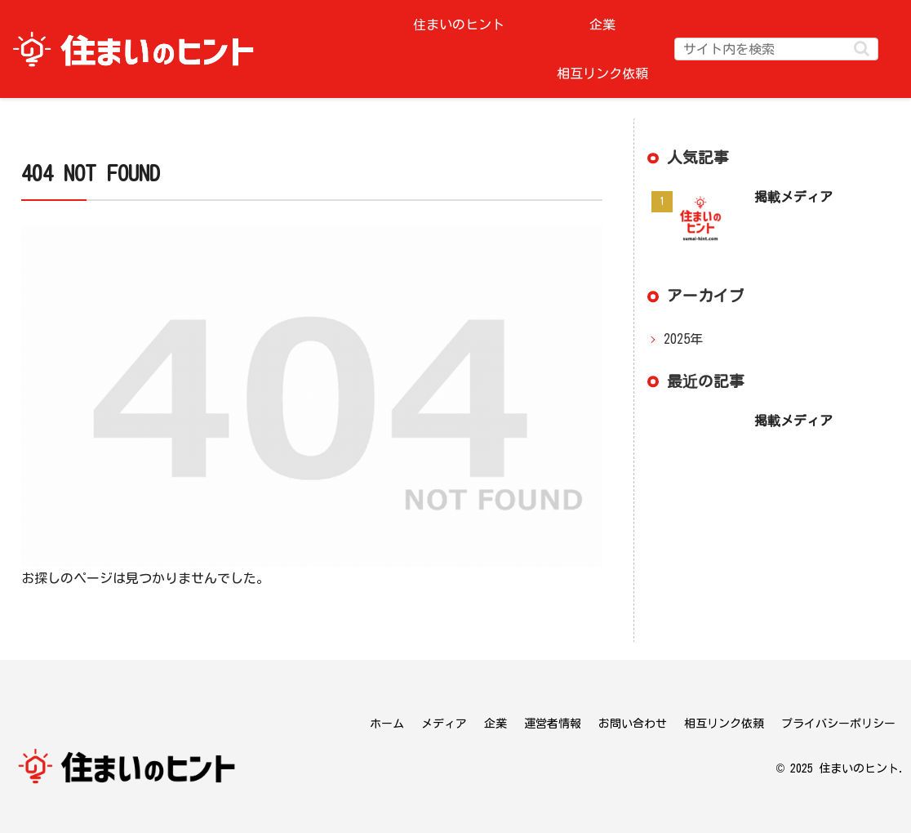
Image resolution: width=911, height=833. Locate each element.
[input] (776, 49)
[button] (861, 48)
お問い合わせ (632, 723)
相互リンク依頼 (724, 723)
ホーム (387, 723)
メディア (444, 723)
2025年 (683, 338)
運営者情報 (552, 723)
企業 (495, 723)
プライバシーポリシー (838, 723)
